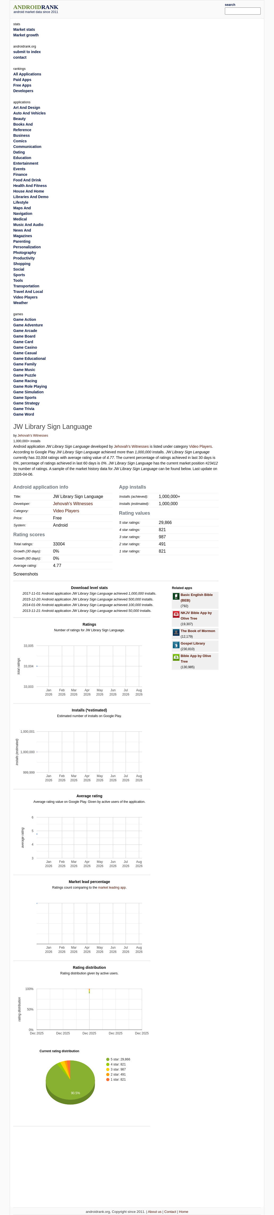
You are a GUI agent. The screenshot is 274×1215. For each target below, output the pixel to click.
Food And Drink (27, 180)
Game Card (23, 342)
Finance (20, 174)
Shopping (22, 264)
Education (22, 158)
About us (154, 1212)
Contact (170, 1212)
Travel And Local (28, 291)
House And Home (28, 191)
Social (18, 269)
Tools (18, 280)
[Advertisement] (147, 8)
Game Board (24, 336)
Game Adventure (28, 325)
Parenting (22, 241)
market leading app (112, 887)
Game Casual (25, 353)
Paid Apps (22, 80)
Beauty (19, 119)
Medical (20, 219)
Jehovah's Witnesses (33, 435)
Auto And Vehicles (29, 113)
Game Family (24, 364)
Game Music (24, 370)
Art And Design (26, 107)
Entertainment (25, 163)
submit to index (27, 52)
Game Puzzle (24, 375)
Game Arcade (25, 331)
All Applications (27, 74)
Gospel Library (193, 643)
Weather (20, 303)
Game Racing (25, 381)
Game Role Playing (30, 386)
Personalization (27, 247)
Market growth (26, 35)
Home (183, 1212)
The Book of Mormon (198, 631)
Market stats (24, 29)
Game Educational (29, 358)
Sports (19, 275)
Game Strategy (26, 403)
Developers (23, 91)
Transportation (26, 286)
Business (21, 135)
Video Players (200, 446)
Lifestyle (20, 202)
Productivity (24, 258)
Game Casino (25, 347)
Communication (27, 146)
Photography (24, 252)
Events (19, 169)
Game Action (24, 319)
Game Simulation (28, 392)
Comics (20, 141)
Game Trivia (23, 409)
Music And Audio (28, 225)
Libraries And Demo (31, 197)
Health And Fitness (30, 186)
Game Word (23, 414)
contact (20, 57)
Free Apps (22, 85)
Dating (19, 152)
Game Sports (24, 397)
